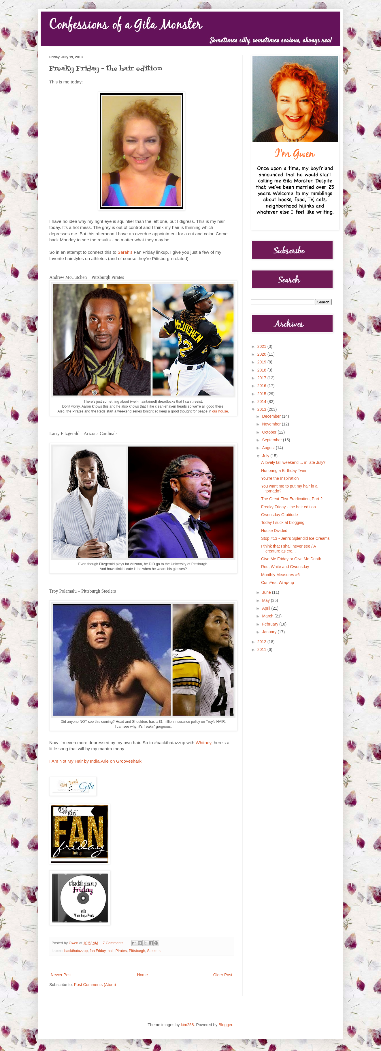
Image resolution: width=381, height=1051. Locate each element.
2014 (262, 401)
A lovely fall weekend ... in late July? (293, 462)
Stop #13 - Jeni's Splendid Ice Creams (295, 538)
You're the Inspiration (280, 478)
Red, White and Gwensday (285, 566)
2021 (262, 346)
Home (142, 974)
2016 (262, 385)
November (272, 424)
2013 (262, 409)
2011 (262, 649)
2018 (262, 370)
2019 (262, 362)
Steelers (154, 951)
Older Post (222, 974)
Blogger (225, 1024)
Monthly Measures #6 (280, 574)
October (270, 432)
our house (220, 411)
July (266, 455)
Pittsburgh (137, 951)
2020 (262, 354)
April (266, 608)
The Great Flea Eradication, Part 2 (291, 498)
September (272, 440)
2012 (262, 641)
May (266, 600)
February (270, 624)
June (267, 592)
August (269, 447)
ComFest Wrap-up (277, 582)
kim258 (187, 1024)
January (270, 632)
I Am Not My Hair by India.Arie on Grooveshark (95, 761)
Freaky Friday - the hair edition (288, 507)
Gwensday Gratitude (279, 514)
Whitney (203, 742)
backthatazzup (76, 951)
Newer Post (61, 974)
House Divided (274, 530)
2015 (262, 393)
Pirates (121, 951)
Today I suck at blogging (282, 522)
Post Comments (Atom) (95, 984)
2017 (262, 378)
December (272, 416)
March (268, 616)
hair (110, 951)
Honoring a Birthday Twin (283, 470)
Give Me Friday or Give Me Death (291, 559)
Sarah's (125, 252)
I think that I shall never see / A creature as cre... (288, 548)
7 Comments (113, 943)
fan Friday (97, 951)
